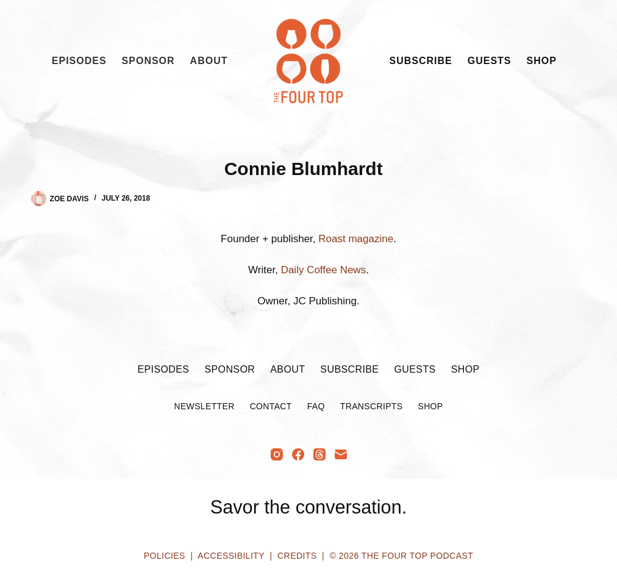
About (209, 61)
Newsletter (204, 406)
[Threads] (319, 454)
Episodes (79, 61)
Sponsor (148, 61)
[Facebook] (298, 454)
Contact (271, 406)
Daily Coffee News (323, 270)
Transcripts (371, 406)
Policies (164, 556)
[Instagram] (277, 454)
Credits (296, 556)
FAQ (316, 406)
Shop (542, 61)
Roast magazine (355, 239)
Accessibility (231, 556)
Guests (490, 61)
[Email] (341, 454)
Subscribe (421, 61)
